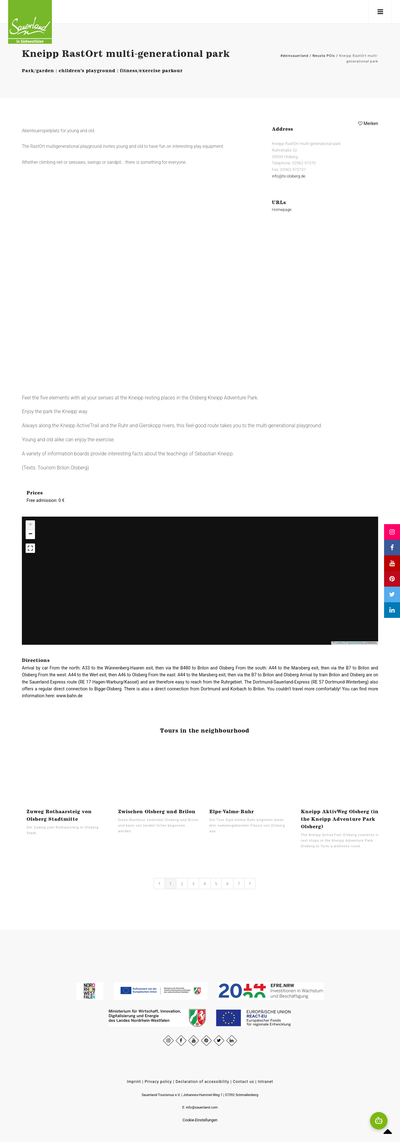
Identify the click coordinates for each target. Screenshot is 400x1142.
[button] (194, 567)
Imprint (134, 1081)
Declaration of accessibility (202, 1081)
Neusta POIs (323, 56)
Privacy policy (158, 1081)
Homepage (282, 209)
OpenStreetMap (355, 642)
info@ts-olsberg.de (288, 176)
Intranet (265, 1081)
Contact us (243, 1081)
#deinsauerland (294, 56)
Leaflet (338, 642)
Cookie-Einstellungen (200, 1120)
